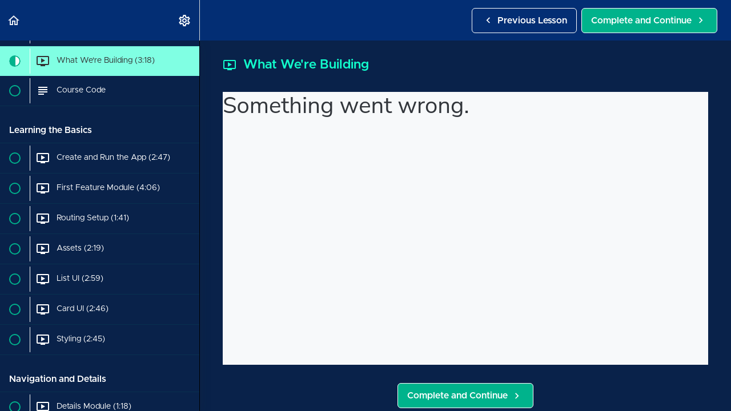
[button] (14, 20)
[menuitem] (185, 20)
